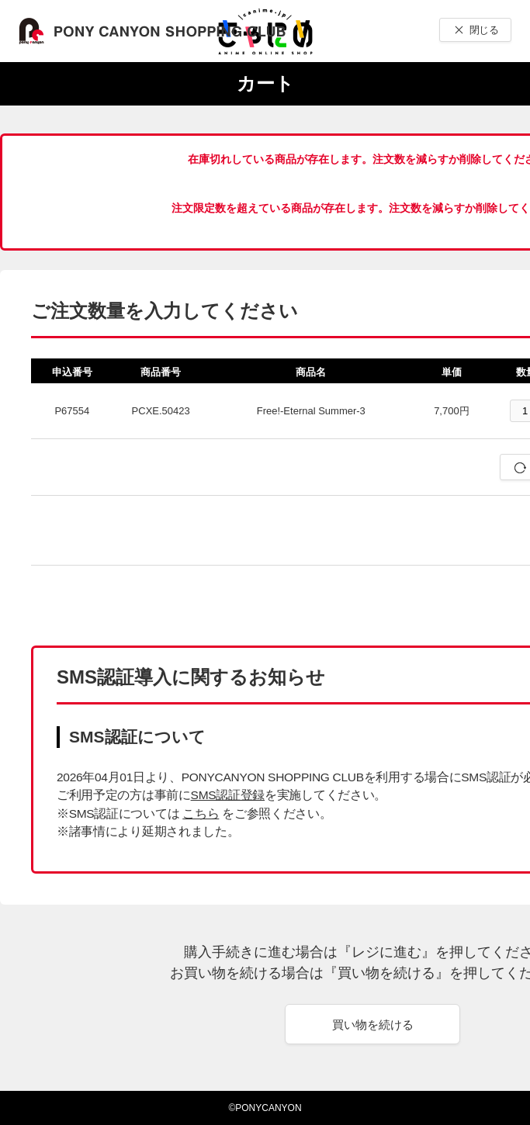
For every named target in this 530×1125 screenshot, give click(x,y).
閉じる (483, 30)
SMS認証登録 (228, 794)
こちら (200, 813)
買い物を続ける (373, 1024)
